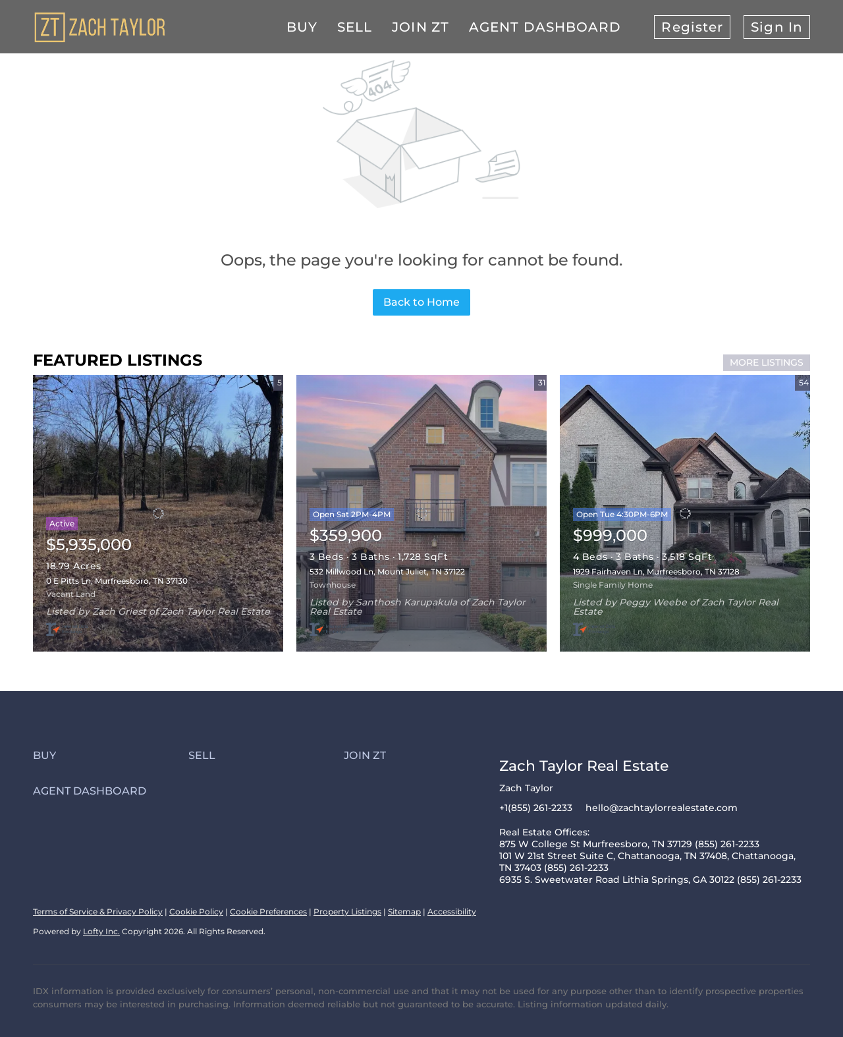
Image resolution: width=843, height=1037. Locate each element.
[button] (110, 755)
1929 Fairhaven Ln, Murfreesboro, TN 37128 (656, 571)
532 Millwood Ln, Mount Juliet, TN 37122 (387, 571)
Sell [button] (354, 27)
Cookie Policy (196, 911)
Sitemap (404, 911)
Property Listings (347, 911)
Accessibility (451, 911)
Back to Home (421, 302)
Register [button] (692, 27)
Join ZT (420, 27)
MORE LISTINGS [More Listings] (766, 362)
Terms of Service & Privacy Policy (98, 911)
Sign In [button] (777, 27)
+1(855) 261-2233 (535, 808)
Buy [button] (301, 27)
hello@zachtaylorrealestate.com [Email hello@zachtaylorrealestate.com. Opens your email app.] (661, 808)
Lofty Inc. (101, 931)
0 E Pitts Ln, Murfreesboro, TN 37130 (117, 581)
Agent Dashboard (545, 27)
